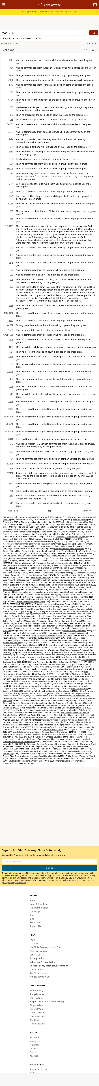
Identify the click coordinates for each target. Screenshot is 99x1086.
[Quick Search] (45, 32)
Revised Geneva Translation (55, 732)
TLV (11, 468)
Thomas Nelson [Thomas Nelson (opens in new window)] (37, 1012)
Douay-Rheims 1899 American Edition (20, 555)
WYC (11, 495)
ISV (11, 218)
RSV (11, 458)
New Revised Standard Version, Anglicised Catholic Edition (48, 706)
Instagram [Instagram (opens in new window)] (35, 1041)
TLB (11, 279)
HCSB (10, 203)
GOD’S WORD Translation (63, 585)
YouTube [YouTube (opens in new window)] (34, 1055)
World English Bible (48, 756)
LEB (11, 274)
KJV (11, 254)
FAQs (32, 939)
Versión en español (39, 1069)
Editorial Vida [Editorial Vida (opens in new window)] (36, 1008)
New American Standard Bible (40, 657)
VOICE (10, 473)
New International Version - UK (35, 681)
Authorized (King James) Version (31, 613)
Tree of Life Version (75, 746)
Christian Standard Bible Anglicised (72, 536)
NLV (11, 386)
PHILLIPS (8, 226)
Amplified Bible (80, 519)
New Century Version (49, 667)
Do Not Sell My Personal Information (49, 965)
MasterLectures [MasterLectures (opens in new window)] (37, 1023)
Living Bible (21, 626)
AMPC (10, 80)
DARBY (10, 124)
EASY (10, 151)
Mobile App (35, 911)
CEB (11, 107)
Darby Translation (68, 546)
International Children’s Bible (74, 597)
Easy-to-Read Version (25, 558)
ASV (11, 67)
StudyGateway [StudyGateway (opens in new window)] (37, 994)
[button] (95, 4)
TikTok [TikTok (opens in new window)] (33, 1048)
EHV (11, 159)
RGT (11, 451)
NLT (11, 394)
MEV (11, 305)
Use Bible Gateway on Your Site (45, 947)
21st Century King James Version (18, 517)
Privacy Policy (78, 880)
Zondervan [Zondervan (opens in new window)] (35, 1019)
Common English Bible (54, 539)
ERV (11, 146)
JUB (11, 247)
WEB (11, 483)
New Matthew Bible (81, 695)
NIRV (10, 356)
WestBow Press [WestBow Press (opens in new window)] (37, 1016)
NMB (10, 401)
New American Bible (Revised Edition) (20, 645)
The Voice (7, 753)
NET (11, 351)
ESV (11, 163)
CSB (11, 92)
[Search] (93, 32)
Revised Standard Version (44, 734)
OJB (11, 443)
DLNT (10, 131)
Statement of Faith (39, 907)
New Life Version (79, 688)
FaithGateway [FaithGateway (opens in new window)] (36, 990)
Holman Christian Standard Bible (32, 594)
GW (11, 191)
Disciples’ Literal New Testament (69, 548)
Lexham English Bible (12, 623)
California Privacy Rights (42, 962)
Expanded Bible (40, 575)
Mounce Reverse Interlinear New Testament (52, 635)
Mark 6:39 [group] (9, 50)
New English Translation (68, 669)
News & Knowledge (39, 904)
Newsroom (35, 922)
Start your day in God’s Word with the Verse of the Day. (49, 11)
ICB (11, 211)
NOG (11, 320)
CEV (11, 119)
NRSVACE (8, 416)
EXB (11, 173)
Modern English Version (75, 630)
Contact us (35, 954)
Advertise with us (38, 951)
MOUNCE (8, 313)
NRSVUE (9, 431)
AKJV (11, 262)
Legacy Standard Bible (56, 616)
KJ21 (11, 60)
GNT (11, 196)
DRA (11, 139)
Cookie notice (36, 969)
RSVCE (10, 463)
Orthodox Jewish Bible (53, 729)
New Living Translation (58, 691)
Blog (32, 918)
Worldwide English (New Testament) (46, 758)
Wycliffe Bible (37, 761)
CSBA (10, 99)
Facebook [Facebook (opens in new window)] (34, 1037)
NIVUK (10, 371)
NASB (10, 330)
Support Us (35, 926)
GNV (11, 183)
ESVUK (10, 168)
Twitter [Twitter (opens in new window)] (33, 1052)
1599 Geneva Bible (39, 577)
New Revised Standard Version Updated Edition (68, 720)
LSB (11, 269)
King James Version (80, 611)
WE (11, 490)
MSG (11, 286)
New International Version (52, 676)
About (33, 900)
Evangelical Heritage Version (60, 563)
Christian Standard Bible (23, 531)
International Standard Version (30, 601)
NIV (11, 364)
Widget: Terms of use (40, 976)
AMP (11, 75)
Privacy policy (37, 958)
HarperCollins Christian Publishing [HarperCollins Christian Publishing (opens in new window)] (47, 1001)
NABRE (10, 325)
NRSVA (10, 409)
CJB (11, 114)
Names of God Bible (12, 642)
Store (32, 915)
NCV (11, 347)
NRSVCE (9, 424)
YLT (11, 503)
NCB (11, 339)
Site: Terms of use (38, 973)
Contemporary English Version (26, 544)
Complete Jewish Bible (33, 541)
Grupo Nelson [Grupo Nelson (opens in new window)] (36, 1005)
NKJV (11, 379)
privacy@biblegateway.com (14, 882)
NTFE (10, 439)
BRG (11, 84)
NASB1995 (8, 334)
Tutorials (34, 943)
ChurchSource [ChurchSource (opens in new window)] (37, 997)
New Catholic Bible (51, 664)
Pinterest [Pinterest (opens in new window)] (34, 1044)
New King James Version (24, 686)
